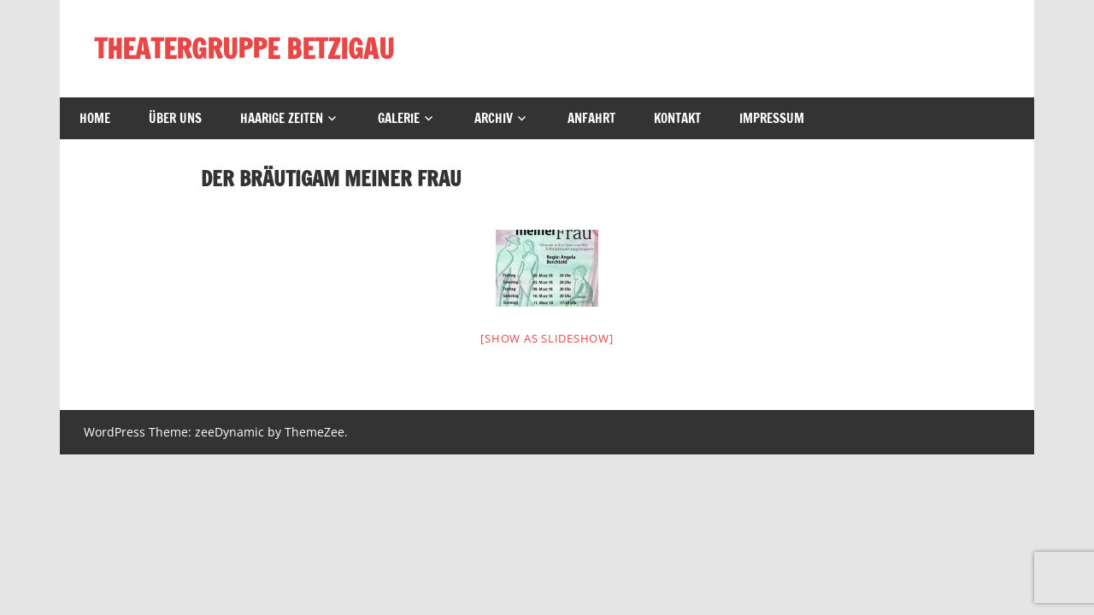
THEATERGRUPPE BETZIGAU (244, 48)
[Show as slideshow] (546, 338)
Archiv (493, 118)
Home (94, 118)
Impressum (771, 118)
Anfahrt (591, 118)
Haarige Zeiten (281, 118)
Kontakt (677, 118)
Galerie (399, 118)
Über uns (175, 118)
